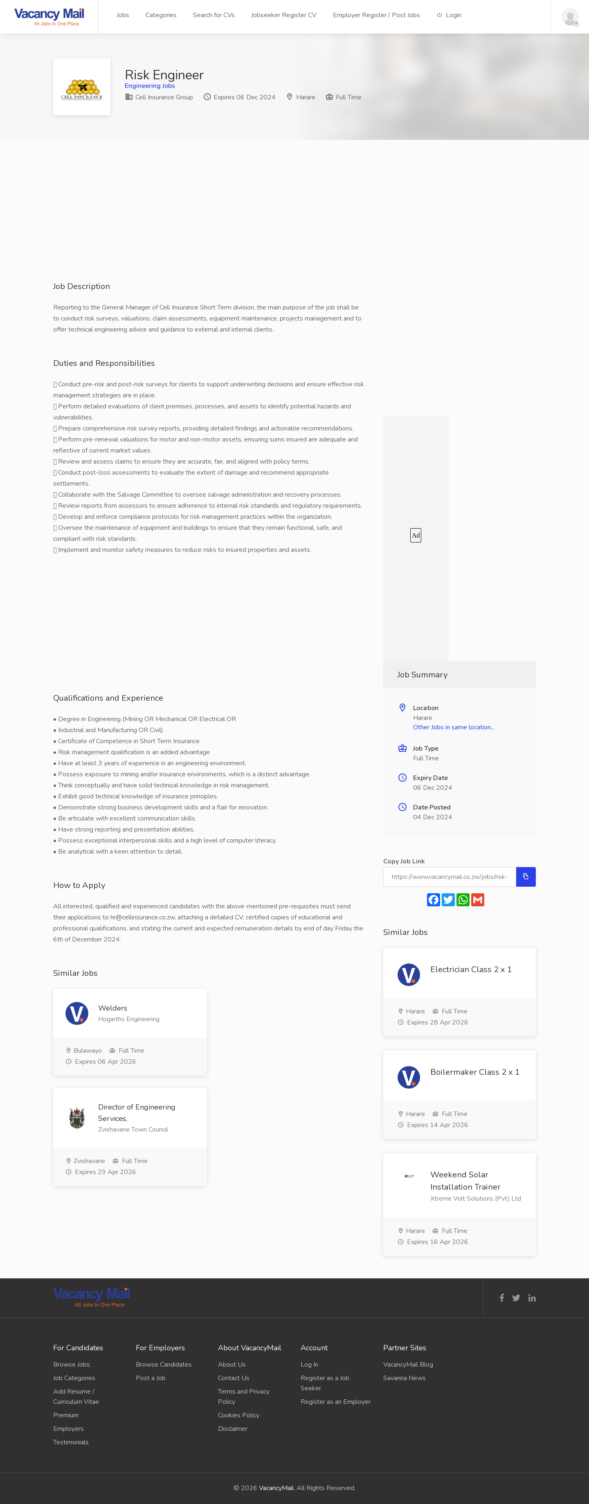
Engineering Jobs (150, 85)
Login (448, 15)
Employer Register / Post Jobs (376, 15)
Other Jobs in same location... (454, 727)
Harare (305, 97)
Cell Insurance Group (159, 97)
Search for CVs (214, 15)
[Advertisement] (294, 223)
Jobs (123, 15)
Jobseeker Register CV (284, 15)
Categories (161, 15)
